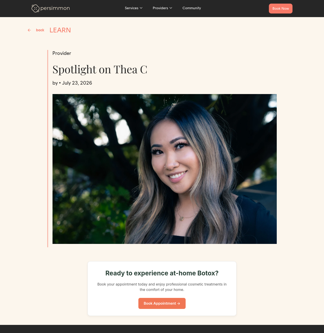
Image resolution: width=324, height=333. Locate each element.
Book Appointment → (162, 303)
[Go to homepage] (51, 8)
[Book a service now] (280, 9)
